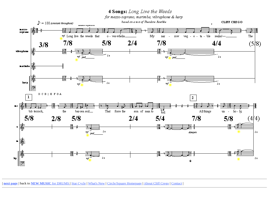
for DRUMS (50, 183)
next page (10, 183)
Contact (176, 183)
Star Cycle (78, 183)
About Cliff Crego (156, 183)
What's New (96, 183)
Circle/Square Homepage (124, 183)
